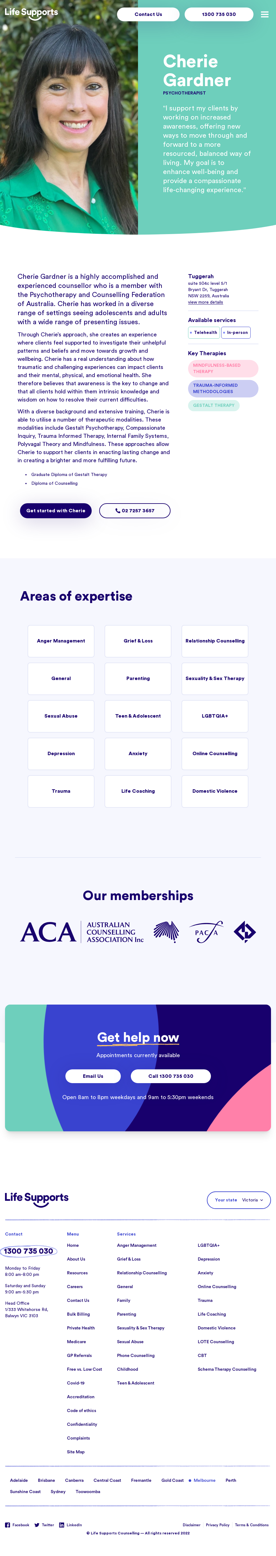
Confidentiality (82, 1424)
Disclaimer (192, 1525)
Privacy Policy (218, 1525)
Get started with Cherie (55, 510)
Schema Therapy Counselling (227, 1369)
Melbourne (205, 1480)
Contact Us (148, 14)
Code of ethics (81, 1411)
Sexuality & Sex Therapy (215, 678)
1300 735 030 (219, 14)
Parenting (138, 678)
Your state (226, 1200)
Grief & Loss (138, 641)
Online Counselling (215, 753)
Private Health (81, 1328)
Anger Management (61, 641)
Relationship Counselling (215, 641)
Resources (77, 1273)
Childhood (127, 1369)
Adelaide (19, 1480)
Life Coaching (138, 791)
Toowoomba (88, 1492)
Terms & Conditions (251, 1525)
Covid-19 (75, 1383)
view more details (205, 302)
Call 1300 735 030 (170, 1076)
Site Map (75, 1452)
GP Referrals (79, 1356)
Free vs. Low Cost (84, 1369)
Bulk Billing (78, 1314)
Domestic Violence (215, 791)
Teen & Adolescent (138, 716)
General (61, 678)
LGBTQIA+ (215, 716)
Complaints (78, 1438)
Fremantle (141, 1480)
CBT (202, 1356)
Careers (75, 1287)
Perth (231, 1480)
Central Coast (107, 1480)
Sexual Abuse (61, 716)
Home (73, 1245)
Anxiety (138, 753)
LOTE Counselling (216, 1342)
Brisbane (46, 1480)
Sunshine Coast (25, 1492)
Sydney (58, 1492)
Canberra (74, 1480)
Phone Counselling (136, 1356)
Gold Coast (172, 1480)
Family (123, 1300)
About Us (76, 1259)
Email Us (93, 1076)
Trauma (61, 791)
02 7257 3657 (135, 510)
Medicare (76, 1342)
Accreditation (81, 1397)
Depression (61, 753)
